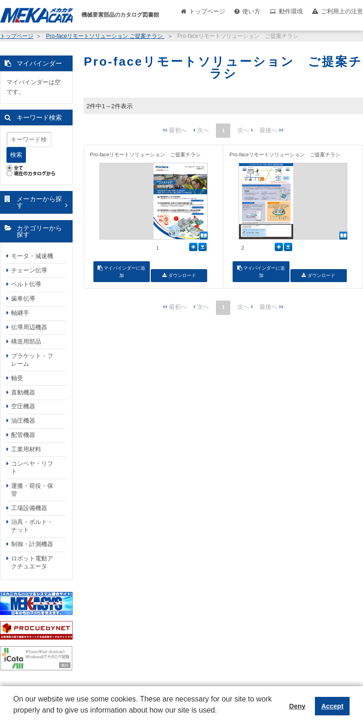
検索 (16, 154)
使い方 (251, 11)
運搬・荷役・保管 (32, 489)
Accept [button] (332, 706)
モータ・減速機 (32, 255)
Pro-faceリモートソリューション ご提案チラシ (105, 36)
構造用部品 (26, 341)
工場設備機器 (29, 508)
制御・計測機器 (32, 544)
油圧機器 (23, 420)
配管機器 (23, 434)
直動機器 (23, 392)
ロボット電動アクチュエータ (32, 562)
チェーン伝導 (29, 270)
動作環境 (291, 11)
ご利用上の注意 (342, 11)
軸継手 (20, 312)
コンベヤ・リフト (32, 467)
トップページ (207, 11)
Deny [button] (297, 706)
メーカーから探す (39, 202)
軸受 (17, 378)
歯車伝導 (23, 298)
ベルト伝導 (26, 284)
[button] (14, 717)
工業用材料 (26, 449)
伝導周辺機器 (29, 327)
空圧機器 (23, 406)
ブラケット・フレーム (32, 359)
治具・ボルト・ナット (32, 525)
